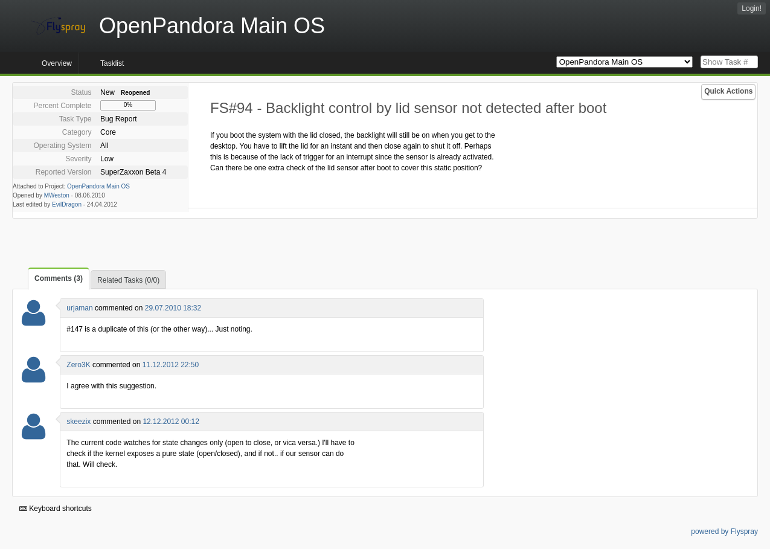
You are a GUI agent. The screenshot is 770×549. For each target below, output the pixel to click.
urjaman (79, 308)
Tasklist (112, 63)
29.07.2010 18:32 (173, 308)
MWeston (56, 195)
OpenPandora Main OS (98, 186)
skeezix (78, 421)
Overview (57, 63)
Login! (752, 8)
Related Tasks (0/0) (128, 280)
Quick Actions (728, 91)
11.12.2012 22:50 (171, 365)
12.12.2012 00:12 (171, 421)
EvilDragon (67, 204)
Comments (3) (58, 278)
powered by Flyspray (724, 531)
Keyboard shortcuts (55, 508)
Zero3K (78, 365)
